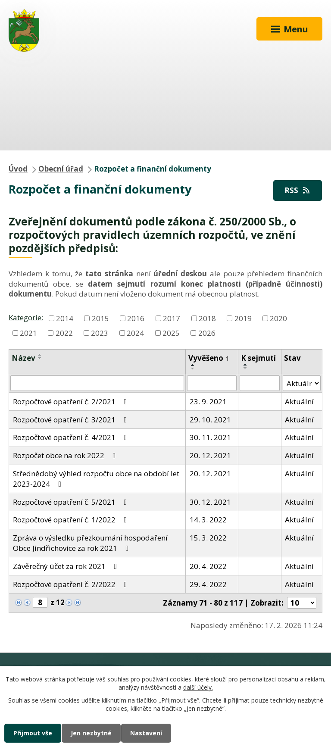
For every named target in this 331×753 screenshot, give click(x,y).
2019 (243, 318)
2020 (278, 318)
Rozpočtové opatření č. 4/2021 (71, 437)
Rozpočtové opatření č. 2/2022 (71, 584)
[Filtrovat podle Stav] (302, 383)
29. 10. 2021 (210, 420)
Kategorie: (26, 317)
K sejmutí (258, 358)
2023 (99, 332)
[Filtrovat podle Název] (97, 383)
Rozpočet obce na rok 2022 (66, 455)
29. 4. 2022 (208, 584)
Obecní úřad (60, 169)
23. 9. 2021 (208, 401)
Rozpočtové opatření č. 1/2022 (71, 520)
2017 (171, 318)
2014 (64, 318)
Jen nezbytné (91, 733)
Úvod (18, 169)
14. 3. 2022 (208, 520)
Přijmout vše (32, 733)
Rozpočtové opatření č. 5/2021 (71, 502)
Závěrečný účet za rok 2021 (66, 566)
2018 (207, 318)
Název (23, 358)
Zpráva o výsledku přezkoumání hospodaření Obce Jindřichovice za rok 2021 (90, 543)
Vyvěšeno (209, 358)
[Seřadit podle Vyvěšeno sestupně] (193, 368)
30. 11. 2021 (210, 437)
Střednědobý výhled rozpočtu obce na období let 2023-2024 (96, 479)
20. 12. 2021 (210, 455)
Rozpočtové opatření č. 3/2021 (71, 420)
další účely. (198, 688)
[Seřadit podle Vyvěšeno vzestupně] (193, 365)
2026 (206, 332)
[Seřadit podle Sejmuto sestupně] (245, 368)
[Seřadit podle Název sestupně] (40, 358)
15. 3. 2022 (208, 538)
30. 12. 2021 (210, 502)
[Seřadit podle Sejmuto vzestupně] (245, 364)
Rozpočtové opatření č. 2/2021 (71, 401)
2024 (135, 332)
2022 (64, 332)
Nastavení (146, 733)
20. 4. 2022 (208, 566)
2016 (135, 318)
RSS (297, 190)
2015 (100, 318)
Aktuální (299, 401)
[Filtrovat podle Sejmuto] (259, 383)
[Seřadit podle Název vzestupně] (40, 354)
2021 (28, 332)
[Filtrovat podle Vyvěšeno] (212, 383)
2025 (171, 332)
